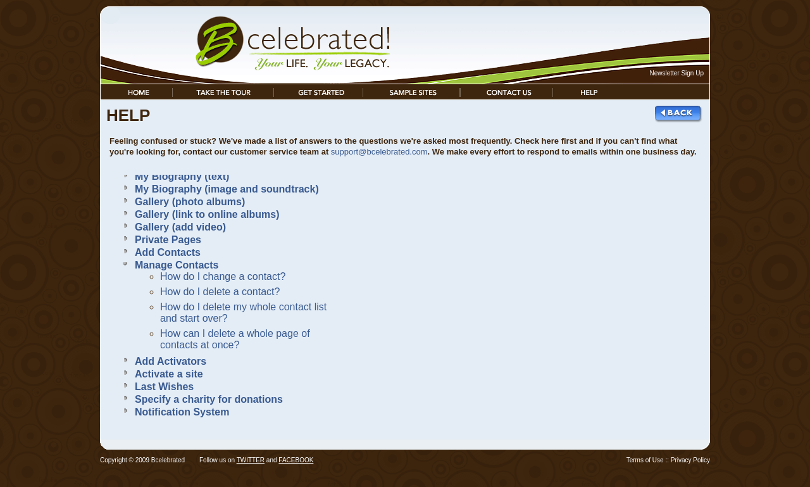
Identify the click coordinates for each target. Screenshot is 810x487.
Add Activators (170, 361)
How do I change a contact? (222, 276)
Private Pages (168, 239)
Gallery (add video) (180, 227)
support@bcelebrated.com (379, 151)
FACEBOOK (295, 460)
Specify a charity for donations (209, 399)
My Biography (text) (182, 176)
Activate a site (169, 374)
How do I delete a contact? (220, 291)
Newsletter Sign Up (676, 73)
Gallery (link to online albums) (207, 214)
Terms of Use (645, 460)
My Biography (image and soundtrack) (227, 189)
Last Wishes (164, 386)
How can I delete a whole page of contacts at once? (235, 339)
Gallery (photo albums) (190, 201)
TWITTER (251, 460)
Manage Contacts (176, 265)
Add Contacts (168, 252)
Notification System (182, 412)
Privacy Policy (690, 460)
